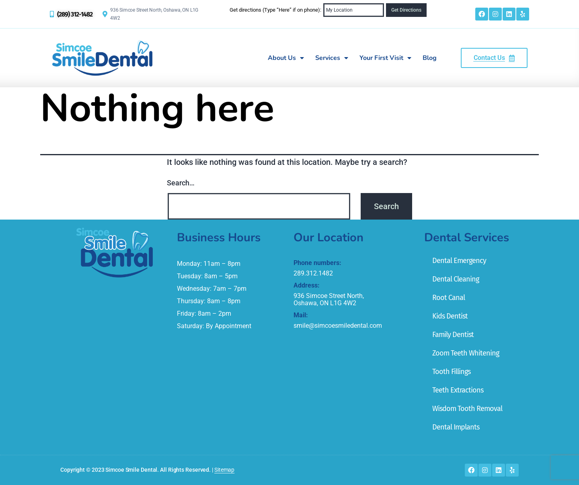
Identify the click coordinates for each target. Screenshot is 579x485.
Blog (430, 57)
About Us (286, 58)
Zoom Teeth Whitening (465, 353)
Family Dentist (453, 334)
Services (331, 58)
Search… (181, 183)
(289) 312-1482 (74, 14)
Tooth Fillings (451, 371)
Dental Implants (455, 427)
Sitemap (224, 470)
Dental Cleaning (455, 279)
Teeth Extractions (457, 390)
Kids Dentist (450, 316)
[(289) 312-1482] (52, 14)
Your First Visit (385, 58)
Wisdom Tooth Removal (467, 408)
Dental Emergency (459, 260)
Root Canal (448, 297)
